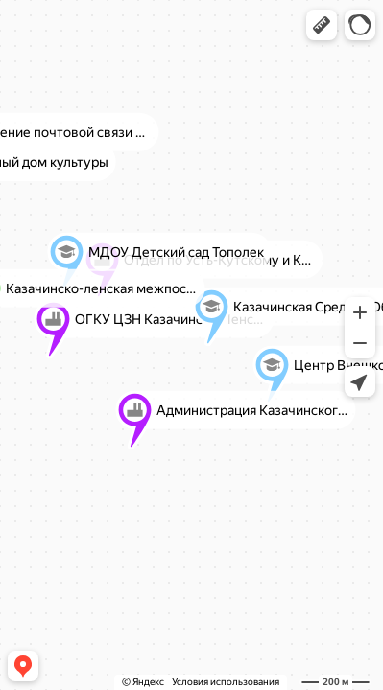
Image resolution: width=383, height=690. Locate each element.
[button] (321, 25)
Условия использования (225, 682)
